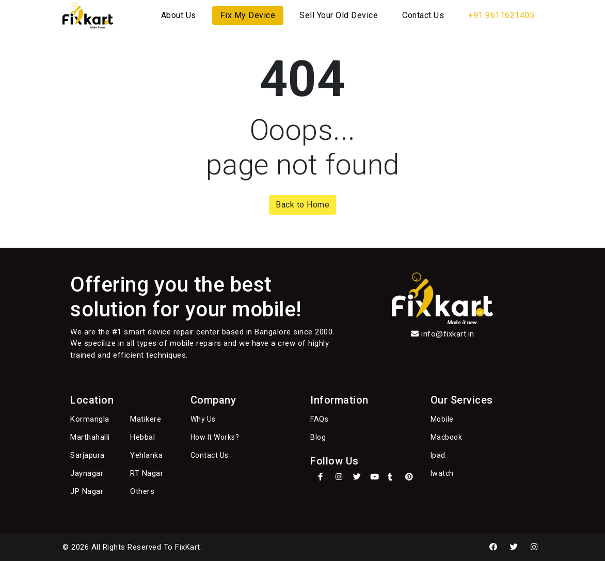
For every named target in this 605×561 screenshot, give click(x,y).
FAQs (319, 419)
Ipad (438, 455)
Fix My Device (248, 15)
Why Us (203, 419)
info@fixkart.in (447, 334)
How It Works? (215, 437)
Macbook (447, 437)
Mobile (442, 419)
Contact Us (423, 15)
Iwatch (442, 473)
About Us (178, 15)
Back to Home (302, 205)
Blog (318, 437)
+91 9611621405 (501, 15)
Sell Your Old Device (338, 15)
